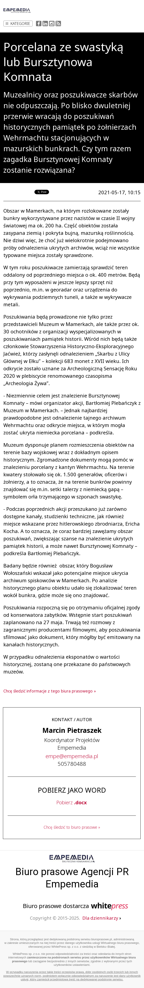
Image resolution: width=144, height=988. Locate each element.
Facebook (38, 23)
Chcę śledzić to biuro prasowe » (72, 827)
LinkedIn (45, 23)
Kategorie (18, 23)
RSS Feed (58, 23)
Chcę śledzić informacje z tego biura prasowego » (49, 691)
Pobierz (71, 802)
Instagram (51, 23)
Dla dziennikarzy (101, 918)
